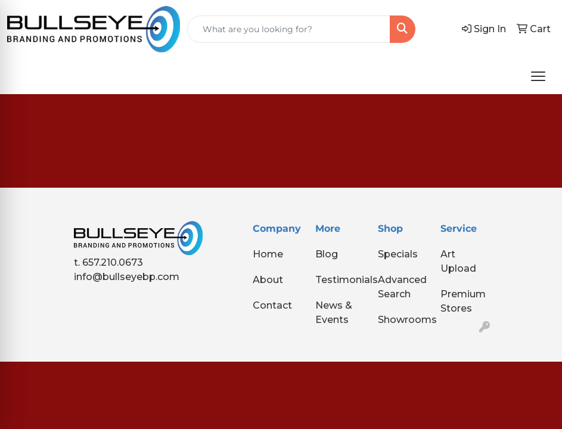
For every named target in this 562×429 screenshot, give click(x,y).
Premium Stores (463, 301)
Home (268, 254)
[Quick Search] (288, 29)
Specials (398, 254)
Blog (326, 254)
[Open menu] (538, 76)
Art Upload (458, 261)
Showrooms (402, 319)
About (268, 279)
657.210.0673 (112, 262)
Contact (272, 305)
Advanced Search (402, 287)
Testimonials (339, 279)
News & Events (333, 312)
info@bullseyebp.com (126, 276)
